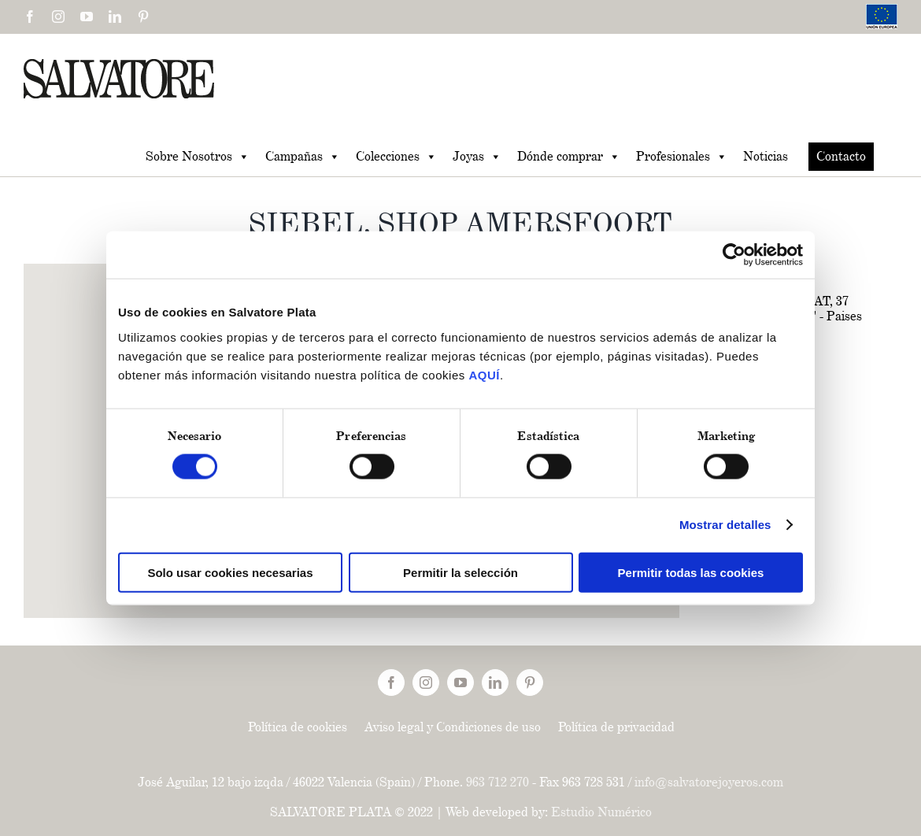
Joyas (477, 156)
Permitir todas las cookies (691, 572)
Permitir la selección (460, 572)
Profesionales (681, 156)
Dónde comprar (568, 156)
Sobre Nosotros (198, 156)
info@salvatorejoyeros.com (708, 782)
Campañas (302, 156)
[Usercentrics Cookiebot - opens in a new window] (734, 255)
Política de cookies (297, 726)
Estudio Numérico (601, 812)
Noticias (765, 156)
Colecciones (396, 156)
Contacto (841, 156)
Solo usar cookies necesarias (230, 572)
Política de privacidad (616, 726)
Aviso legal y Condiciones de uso (452, 726)
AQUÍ (484, 374)
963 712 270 (497, 782)
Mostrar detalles (725, 524)
